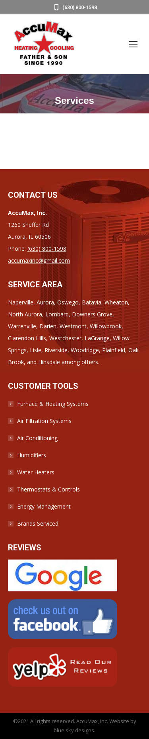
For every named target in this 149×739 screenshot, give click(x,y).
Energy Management (44, 506)
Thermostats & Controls (48, 489)
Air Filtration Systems (44, 421)
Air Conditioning (37, 438)
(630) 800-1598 (74, 7)
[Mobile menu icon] (133, 44)
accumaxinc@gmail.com (39, 260)
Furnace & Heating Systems (53, 404)
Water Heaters (35, 472)
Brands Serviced (37, 523)
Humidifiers (31, 455)
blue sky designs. (74, 730)
